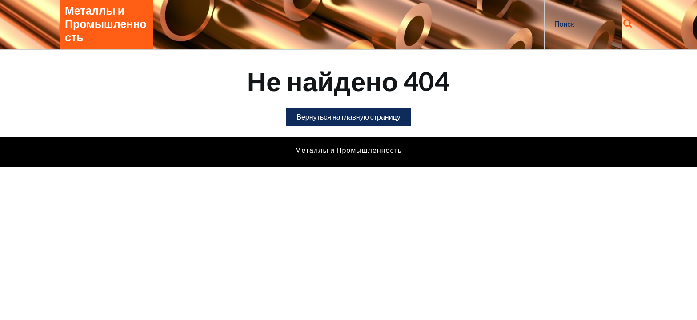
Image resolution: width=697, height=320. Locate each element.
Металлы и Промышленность (106, 24)
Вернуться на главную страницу (353, 119)
